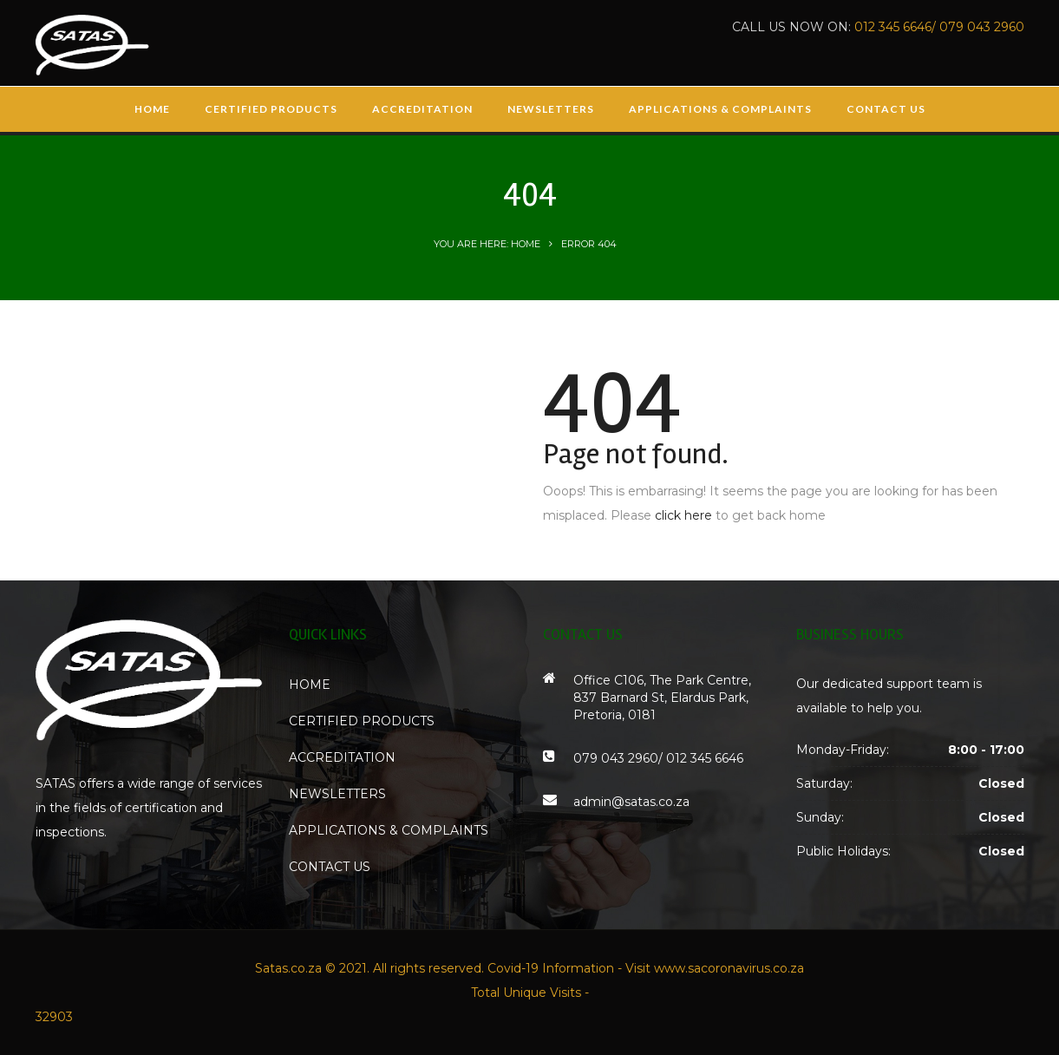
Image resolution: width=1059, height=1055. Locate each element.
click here (683, 515)
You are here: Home (487, 244)
